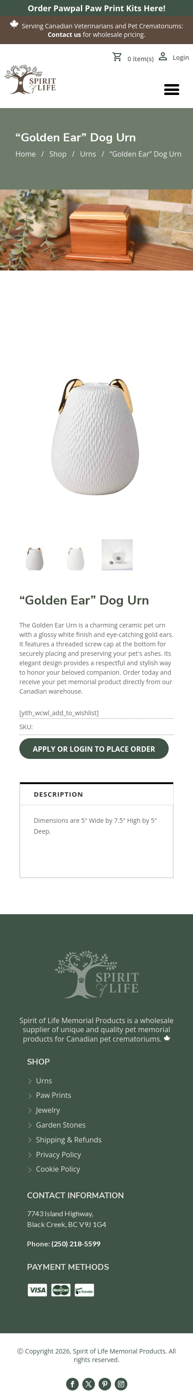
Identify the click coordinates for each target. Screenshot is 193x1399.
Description (58, 794)
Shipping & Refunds (69, 1140)
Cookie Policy (58, 1169)
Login (181, 57)
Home (25, 154)
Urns (88, 154)
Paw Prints (53, 1095)
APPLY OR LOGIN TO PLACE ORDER (94, 749)
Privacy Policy (58, 1155)
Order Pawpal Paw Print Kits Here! (96, 8)
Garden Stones (60, 1125)
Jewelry (48, 1110)
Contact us (64, 34)
